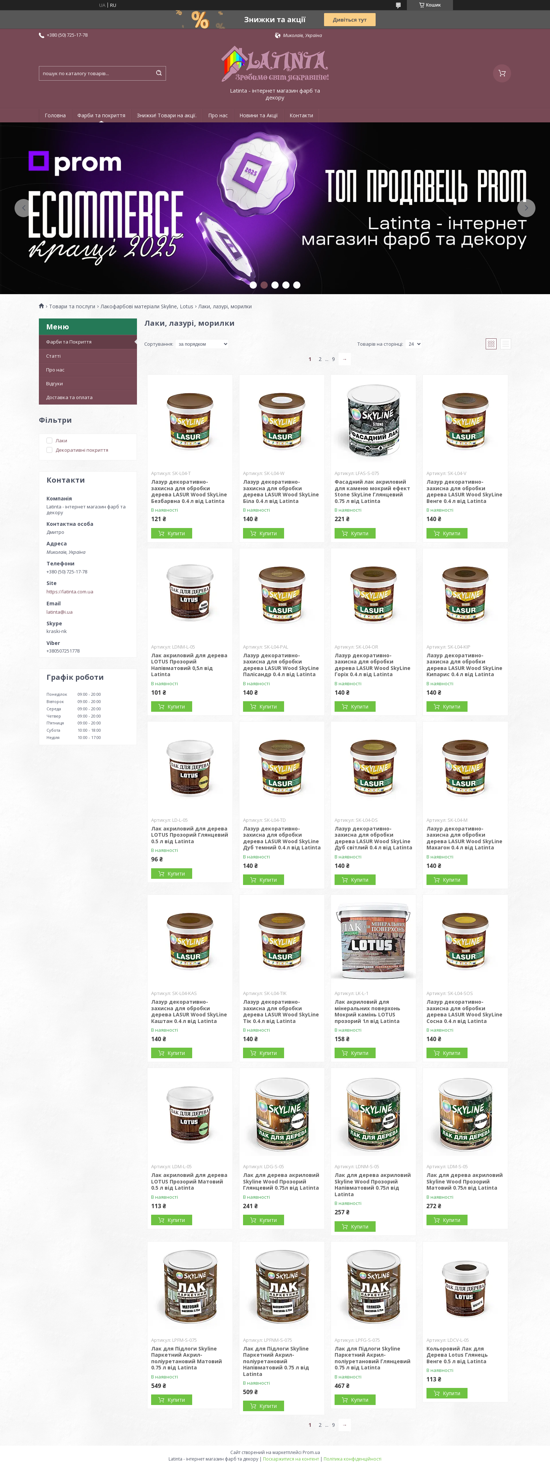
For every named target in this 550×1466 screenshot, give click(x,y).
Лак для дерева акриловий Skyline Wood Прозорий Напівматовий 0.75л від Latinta (373, 1184)
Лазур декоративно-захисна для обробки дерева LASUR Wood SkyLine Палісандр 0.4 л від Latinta (281, 665)
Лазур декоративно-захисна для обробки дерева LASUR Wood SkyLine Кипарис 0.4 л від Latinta (464, 665)
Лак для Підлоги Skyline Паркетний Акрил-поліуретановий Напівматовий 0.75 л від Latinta (276, 1361)
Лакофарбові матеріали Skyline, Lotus (147, 306)
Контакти (301, 115)
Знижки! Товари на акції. (167, 115)
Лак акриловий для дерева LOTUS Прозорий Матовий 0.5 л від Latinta (189, 1181)
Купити (176, 533)
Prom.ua (311, 1452)
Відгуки (54, 383)
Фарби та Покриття (69, 341)
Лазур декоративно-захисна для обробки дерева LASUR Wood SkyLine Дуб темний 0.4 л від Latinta (282, 838)
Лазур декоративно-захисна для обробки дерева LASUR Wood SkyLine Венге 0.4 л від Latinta (464, 491)
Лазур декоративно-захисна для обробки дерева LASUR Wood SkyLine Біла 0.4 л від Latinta (281, 491)
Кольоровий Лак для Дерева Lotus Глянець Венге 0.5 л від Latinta (457, 1355)
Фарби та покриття (101, 115)
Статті (53, 356)
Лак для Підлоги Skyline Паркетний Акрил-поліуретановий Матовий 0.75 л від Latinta (186, 1358)
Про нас (218, 115)
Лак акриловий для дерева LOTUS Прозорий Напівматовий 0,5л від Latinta (189, 665)
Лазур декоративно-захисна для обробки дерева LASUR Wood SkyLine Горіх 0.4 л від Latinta (373, 665)
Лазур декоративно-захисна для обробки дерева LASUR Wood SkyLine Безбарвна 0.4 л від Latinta (189, 491)
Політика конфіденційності (352, 1459)
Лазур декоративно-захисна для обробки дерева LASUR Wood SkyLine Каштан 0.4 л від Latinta (189, 1011)
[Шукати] (158, 73)
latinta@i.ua (59, 612)
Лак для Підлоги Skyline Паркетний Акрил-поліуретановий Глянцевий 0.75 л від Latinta (373, 1358)
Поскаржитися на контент (291, 1459)
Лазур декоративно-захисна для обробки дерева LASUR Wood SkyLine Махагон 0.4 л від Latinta (464, 838)
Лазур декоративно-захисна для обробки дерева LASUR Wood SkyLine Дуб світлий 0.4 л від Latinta (373, 838)
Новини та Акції (258, 115)
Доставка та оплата (69, 397)
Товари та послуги (72, 306)
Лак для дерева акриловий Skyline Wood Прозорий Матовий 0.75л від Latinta (464, 1181)
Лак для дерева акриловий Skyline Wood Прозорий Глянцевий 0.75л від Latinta (281, 1181)
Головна (55, 115)
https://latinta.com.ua (69, 591)
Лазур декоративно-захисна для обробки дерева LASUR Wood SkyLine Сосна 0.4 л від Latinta (464, 1011)
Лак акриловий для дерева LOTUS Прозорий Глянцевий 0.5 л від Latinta (189, 835)
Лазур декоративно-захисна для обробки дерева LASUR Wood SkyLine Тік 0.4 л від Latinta (281, 1011)
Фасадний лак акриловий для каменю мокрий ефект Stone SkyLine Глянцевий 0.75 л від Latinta (372, 491)
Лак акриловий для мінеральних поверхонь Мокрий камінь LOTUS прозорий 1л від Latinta (367, 1011)
